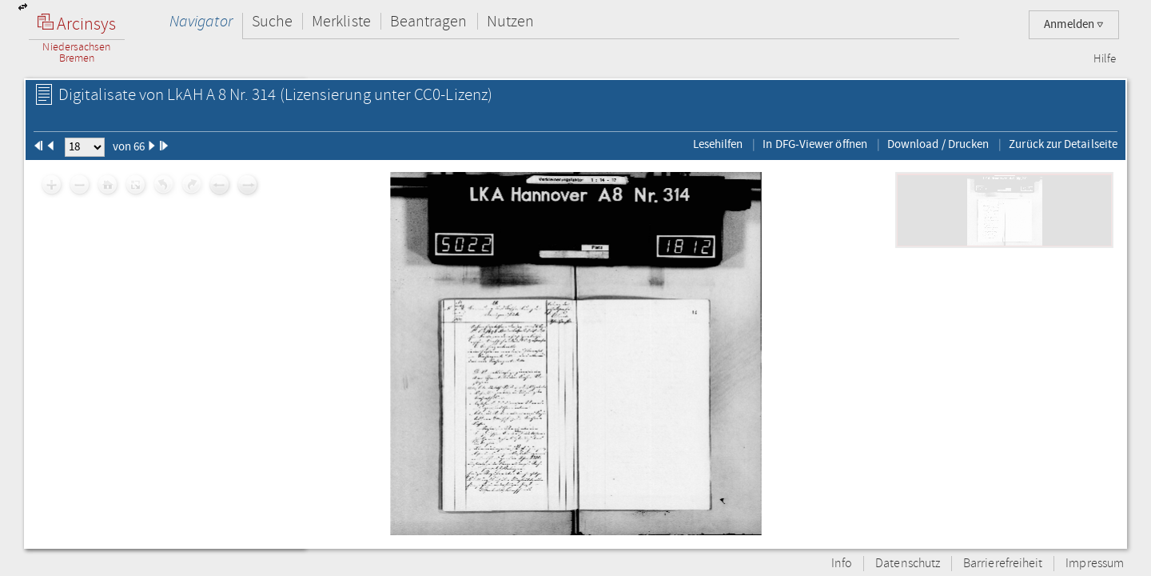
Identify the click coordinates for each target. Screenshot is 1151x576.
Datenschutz (907, 563)
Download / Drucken (938, 144)
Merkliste (341, 21)
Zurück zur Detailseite (1063, 144)
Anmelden (1074, 24)
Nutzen (510, 21)
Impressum (1094, 563)
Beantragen (429, 21)
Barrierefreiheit (1002, 563)
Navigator (201, 21)
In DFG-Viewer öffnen (815, 144)
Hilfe (1104, 59)
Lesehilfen (718, 144)
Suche (272, 21)
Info (841, 563)
